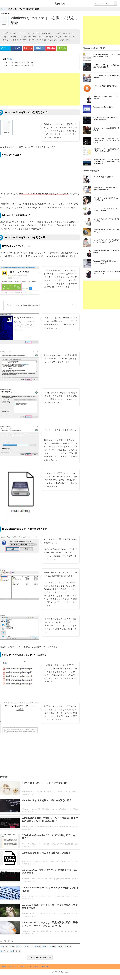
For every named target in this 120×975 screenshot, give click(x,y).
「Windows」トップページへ (40, 957)
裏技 (59, 946)
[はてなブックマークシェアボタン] (39, 48)
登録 (12, 946)
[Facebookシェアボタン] (16, 48)
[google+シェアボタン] (28, 48)
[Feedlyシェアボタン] (62, 48)
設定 (19, 946)
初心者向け (16, 951)
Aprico (60, 3)
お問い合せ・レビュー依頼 (29, 966)
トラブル (5, 951)
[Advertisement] (40, 89)
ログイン (29, 946)
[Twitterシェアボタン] (5, 48)
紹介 (44, 946)
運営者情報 (44, 966)
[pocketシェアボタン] (50, 48)
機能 (52, 946)
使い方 (4, 946)
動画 (37, 946)
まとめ (68, 946)
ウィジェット (13, 966)
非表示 (10, 59)
